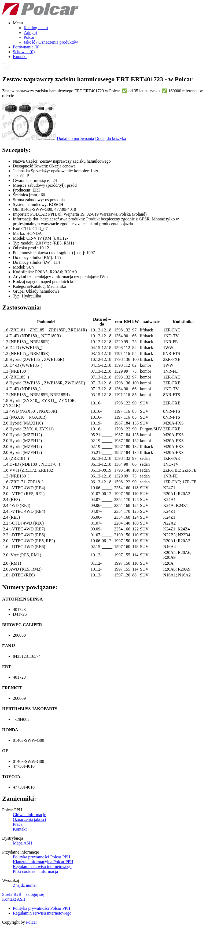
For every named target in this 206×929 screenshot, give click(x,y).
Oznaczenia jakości (29, 819)
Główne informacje (29, 814)
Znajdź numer (25, 885)
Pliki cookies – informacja (35, 871)
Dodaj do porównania (75, 138)
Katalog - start (36, 27)
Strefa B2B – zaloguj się (23, 894)
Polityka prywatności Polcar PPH (41, 857)
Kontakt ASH (13, 899)
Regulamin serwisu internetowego (42, 866)
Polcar (29, 37)
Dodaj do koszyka (110, 138)
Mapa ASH (22, 843)
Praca (18, 824)
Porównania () (26, 47)
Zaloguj (30, 32)
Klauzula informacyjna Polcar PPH (43, 861)
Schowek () (24, 51)
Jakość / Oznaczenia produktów (51, 42)
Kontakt (20, 56)
